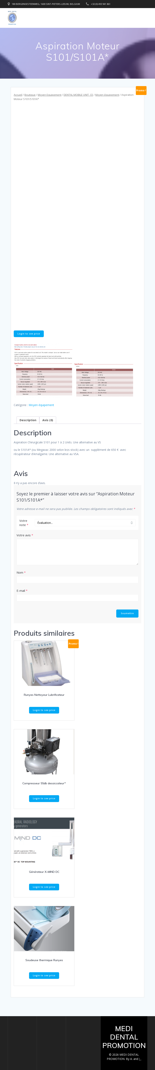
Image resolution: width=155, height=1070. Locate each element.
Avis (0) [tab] (47, 420)
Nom (21, 572)
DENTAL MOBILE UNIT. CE (78, 95)
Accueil (18, 95)
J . (140, 1059)
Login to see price (29, 333)
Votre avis (25, 535)
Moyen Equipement (49, 95)
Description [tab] (28, 420)
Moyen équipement (107, 95)
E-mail (22, 591)
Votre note (23, 523)
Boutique (30, 95)
